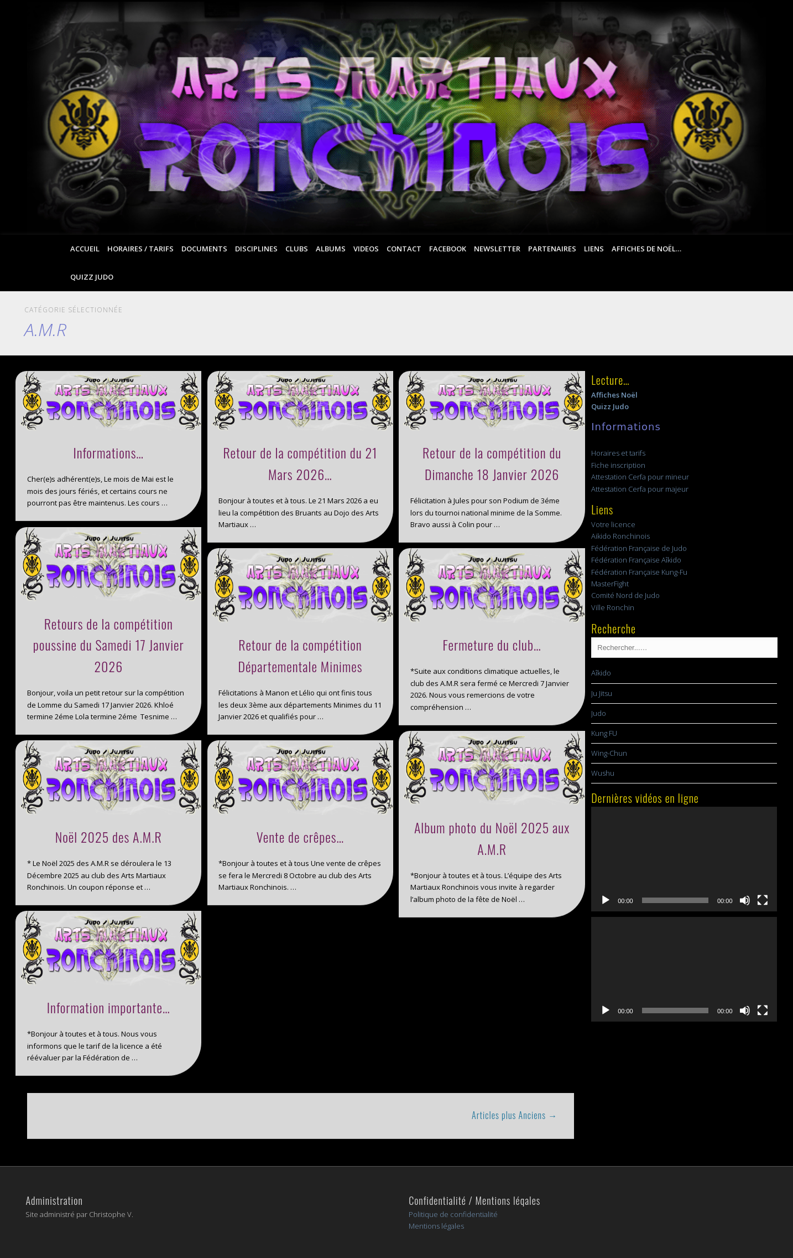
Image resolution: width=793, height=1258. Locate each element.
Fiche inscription (618, 465)
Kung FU (604, 733)
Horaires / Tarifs (140, 249)
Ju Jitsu (601, 693)
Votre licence (613, 524)
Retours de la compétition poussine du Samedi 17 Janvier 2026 (108, 645)
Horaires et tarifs (618, 453)
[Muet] (744, 900)
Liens (594, 249)
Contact (404, 249)
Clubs (296, 249)
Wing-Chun (609, 753)
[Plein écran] (762, 900)
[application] (683, 859)
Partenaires (552, 249)
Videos (366, 249)
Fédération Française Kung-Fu (639, 572)
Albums (331, 249)
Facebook (447, 249)
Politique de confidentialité (453, 1214)
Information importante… (108, 1007)
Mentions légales (436, 1226)
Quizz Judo (91, 277)
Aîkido (601, 673)
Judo (598, 713)
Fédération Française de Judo (639, 548)
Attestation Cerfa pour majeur (639, 489)
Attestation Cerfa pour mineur (640, 477)
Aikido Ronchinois (620, 536)
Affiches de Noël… (646, 249)
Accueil (85, 249)
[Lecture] (605, 900)
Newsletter (497, 249)
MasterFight (610, 584)
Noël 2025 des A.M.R (108, 837)
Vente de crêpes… (301, 837)
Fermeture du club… (492, 644)
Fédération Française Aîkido (636, 560)
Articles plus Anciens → (514, 1115)
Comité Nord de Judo (625, 595)
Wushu (602, 773)
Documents (204, 249)
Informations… (108, 452)
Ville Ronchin (612, 607)
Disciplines (256, 249)
